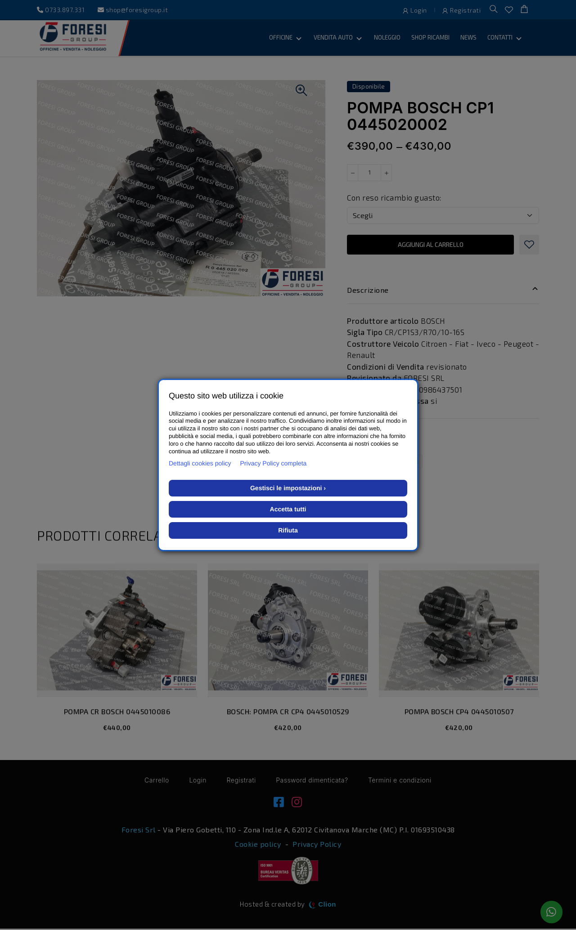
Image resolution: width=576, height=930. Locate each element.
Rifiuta (288, 530)
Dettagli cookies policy (200, 463)
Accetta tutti (288, 509)
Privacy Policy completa (273, 463)
